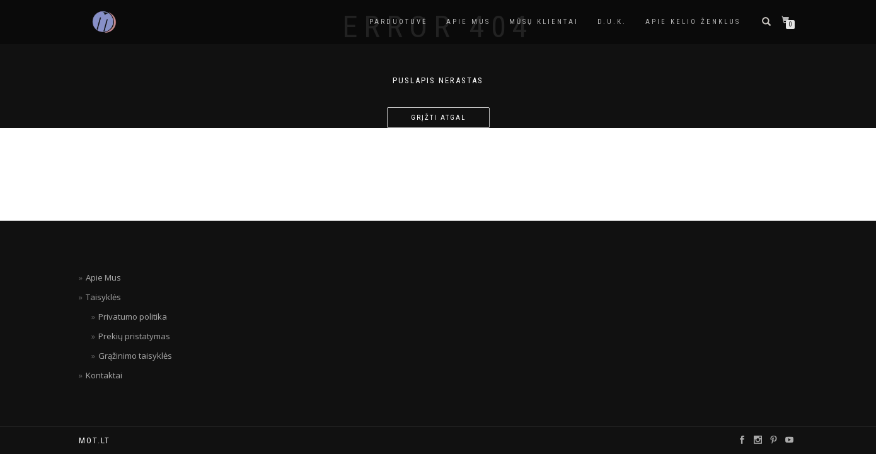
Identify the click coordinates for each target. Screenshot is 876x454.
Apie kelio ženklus (693, 22)
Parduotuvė (398, 22)
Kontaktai (104, 375)
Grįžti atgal (438, 118)
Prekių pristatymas (134, 336)
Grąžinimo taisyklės (135, 355)
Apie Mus (103, 277)
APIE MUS (468, 22)
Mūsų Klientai (544, 22)
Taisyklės (103, 297)
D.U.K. (611, 22)
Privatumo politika (132, 316)
